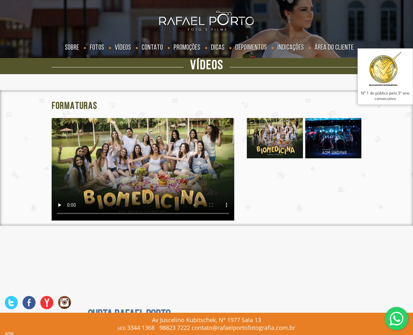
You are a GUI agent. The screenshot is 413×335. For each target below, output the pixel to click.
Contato (152, 48)
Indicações (290, 48)
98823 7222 (174, 327)
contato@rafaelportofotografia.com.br (243, 327)
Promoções (187, 48)
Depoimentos (251, 48)
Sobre (72, 48)
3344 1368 (136, 327)
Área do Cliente (334, 48)
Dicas (218, 48)
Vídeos (123, 48)
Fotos (97, 48)
